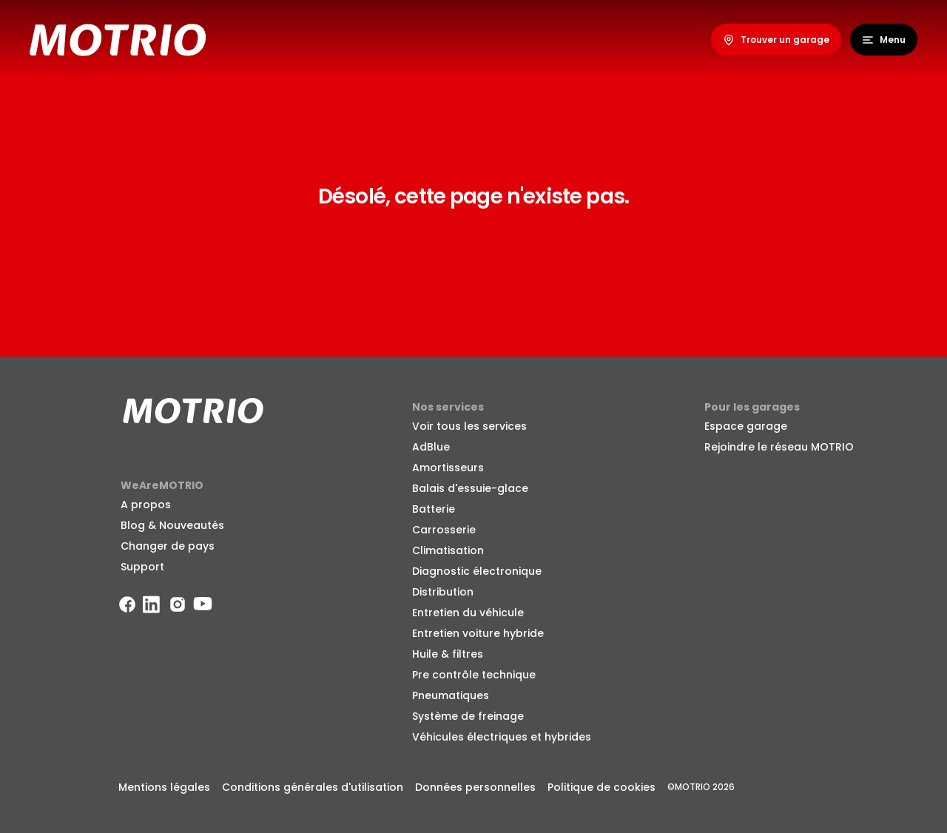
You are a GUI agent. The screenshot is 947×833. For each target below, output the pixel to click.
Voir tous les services (469, 426)
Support (142, 566)
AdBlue (431, 446)
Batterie (433, 509)
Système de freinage (468, 716)
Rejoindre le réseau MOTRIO (779, 446)
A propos (146, 504)
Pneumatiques (450, 695)
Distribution (443, 591)
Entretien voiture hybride (478, 633)
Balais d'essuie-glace (470, 488)
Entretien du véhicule (468, 612)
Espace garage (745, 426)
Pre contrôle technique (474, 674)
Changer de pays (168, 546)
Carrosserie (444, 529)
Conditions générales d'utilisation (312, 787)
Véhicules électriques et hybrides (501, 736)
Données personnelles (475, 787)
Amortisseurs (448, 467)
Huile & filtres (447, 654)
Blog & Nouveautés (172, 525)
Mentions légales (164, 787)
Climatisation (448, 550)
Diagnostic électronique (477, 571)
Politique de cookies (601, 787)
